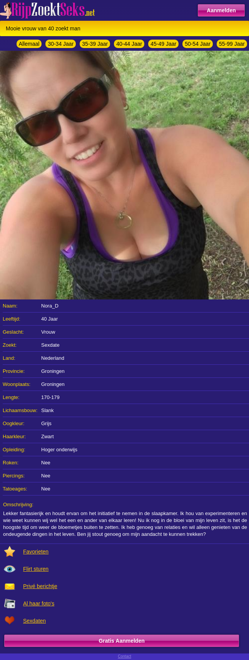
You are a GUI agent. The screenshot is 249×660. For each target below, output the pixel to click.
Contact (124, 656)
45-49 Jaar (163, 44)
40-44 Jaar (129, 44)
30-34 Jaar (61, 44)
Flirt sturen (35, 569)
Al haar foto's (38, 603)
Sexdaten (34, 621)
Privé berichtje (40, 586)
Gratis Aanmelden (121, 641)
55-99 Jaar (232, 44)
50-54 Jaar (198, 44)
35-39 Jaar (95, 44)
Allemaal (29, 44)
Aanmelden (221, 10)
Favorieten (35, 552)
